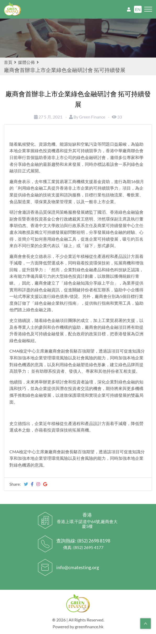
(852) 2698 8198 (93, 541)
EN (138, 9)
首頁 (10, 62)
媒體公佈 (26, 62)
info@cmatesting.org (77, 567)
